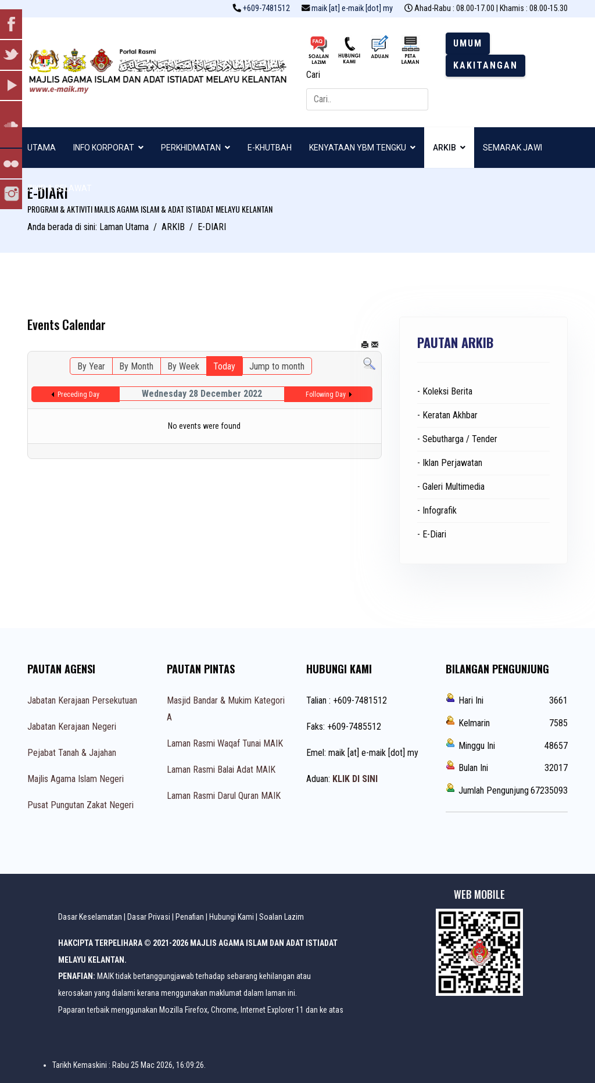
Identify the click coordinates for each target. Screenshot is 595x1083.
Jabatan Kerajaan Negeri (71, 726)
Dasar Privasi (148, 916)
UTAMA (41, 147)
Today (224, 366)
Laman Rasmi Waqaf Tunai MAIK (225, 743)
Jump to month (276, 366)
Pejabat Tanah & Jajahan (71, 752)
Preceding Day (78, 394)
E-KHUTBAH (270, 147)
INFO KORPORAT (103, 147)
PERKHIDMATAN (191, 147)
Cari (313, 74)
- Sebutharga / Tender (457, 438)
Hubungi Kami (231, 916)
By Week (183, 366)
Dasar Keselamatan (90, 916)
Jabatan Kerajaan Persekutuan (82, 700)
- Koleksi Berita (444, 391)
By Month (136, 366)
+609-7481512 (266, 8)
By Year (91, 366)
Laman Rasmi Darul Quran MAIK (224, 795)
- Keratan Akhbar (447, 415)
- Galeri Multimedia (451, 486)
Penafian (189, 916)
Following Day (326, 394)
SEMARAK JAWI (512, 147)
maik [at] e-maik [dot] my (352, 8)
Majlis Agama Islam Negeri (75, 778)
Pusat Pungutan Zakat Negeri (80, 805)
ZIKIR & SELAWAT (59, 188)
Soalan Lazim (281, 916)
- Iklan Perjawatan (449, 462)
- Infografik (437, 510)
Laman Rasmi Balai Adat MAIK (221, 769)
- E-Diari (431, 534)
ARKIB (444, 147)
